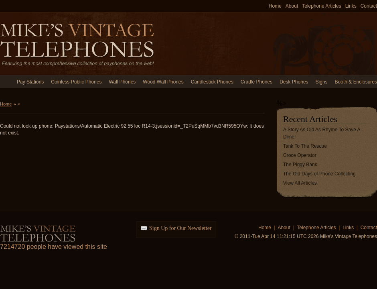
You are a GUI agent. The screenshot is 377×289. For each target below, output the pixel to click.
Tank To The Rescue (305, 146)
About (292, 6)
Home (275, 6)
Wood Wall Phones (163, 81)
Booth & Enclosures (356, 81)
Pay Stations (30, 81)
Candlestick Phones (212, 81)
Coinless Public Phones (76, 81)
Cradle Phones (256, 81)
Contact (369, 6)
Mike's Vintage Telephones (78, 43)
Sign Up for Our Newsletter (180, 228)
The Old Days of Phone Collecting (319, 174)
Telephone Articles (321, 6)
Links (351, 6)
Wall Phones (122, 81)
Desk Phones (294, 81)
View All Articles (300, 183)
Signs (322, 81)
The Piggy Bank (300, 164)
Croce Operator (299, 155)
